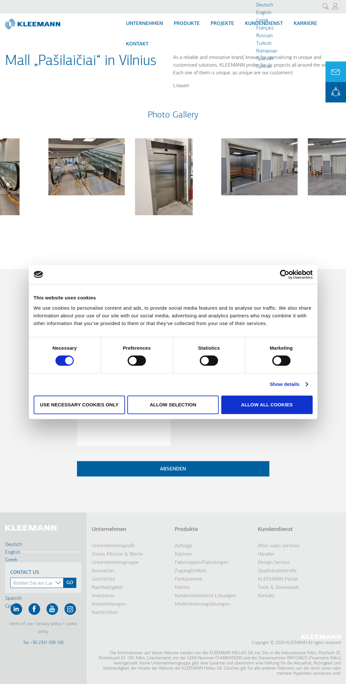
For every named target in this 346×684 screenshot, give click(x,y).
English (263, 12)
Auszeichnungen (109, 604)
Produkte (187, 23)
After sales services (279, 546)
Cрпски (263, 66)
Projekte (222, 23)
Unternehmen (144, 23)
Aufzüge (183, 546)
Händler (266, 554)
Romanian (266, 51)
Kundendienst (275, 529)
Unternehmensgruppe (115, 562)
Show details (285, 384)
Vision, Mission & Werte (117, 554)
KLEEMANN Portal (335, 92)
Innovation (103, 571)
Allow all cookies (267, 404)
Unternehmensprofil (113, 546)
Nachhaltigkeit (107, 587)
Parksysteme (188, 579)
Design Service (274, 562)
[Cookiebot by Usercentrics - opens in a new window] (285, 274)
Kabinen (183, 554)
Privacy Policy (49, 624)
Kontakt (137, 44)
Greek (262, 20)
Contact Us (24, 572)
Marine (182, 587)
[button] (86, 199)
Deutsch (264, 5)
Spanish (264, 58)
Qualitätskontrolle (277, 571)
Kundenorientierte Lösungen (205, 595)
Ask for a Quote (335, 71)
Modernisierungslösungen (202, 604)
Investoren (103, 595)
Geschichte (103, 579)
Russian (264, 35)
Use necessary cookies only (79, 404)
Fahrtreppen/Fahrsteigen (201, 562)
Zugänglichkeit (191, 571)
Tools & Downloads (278, 587)
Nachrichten (105, 612)
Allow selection (173, 404)
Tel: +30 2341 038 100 (43, 642)
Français (265, 28)
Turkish (264, 43)
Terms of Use (21, 624)
